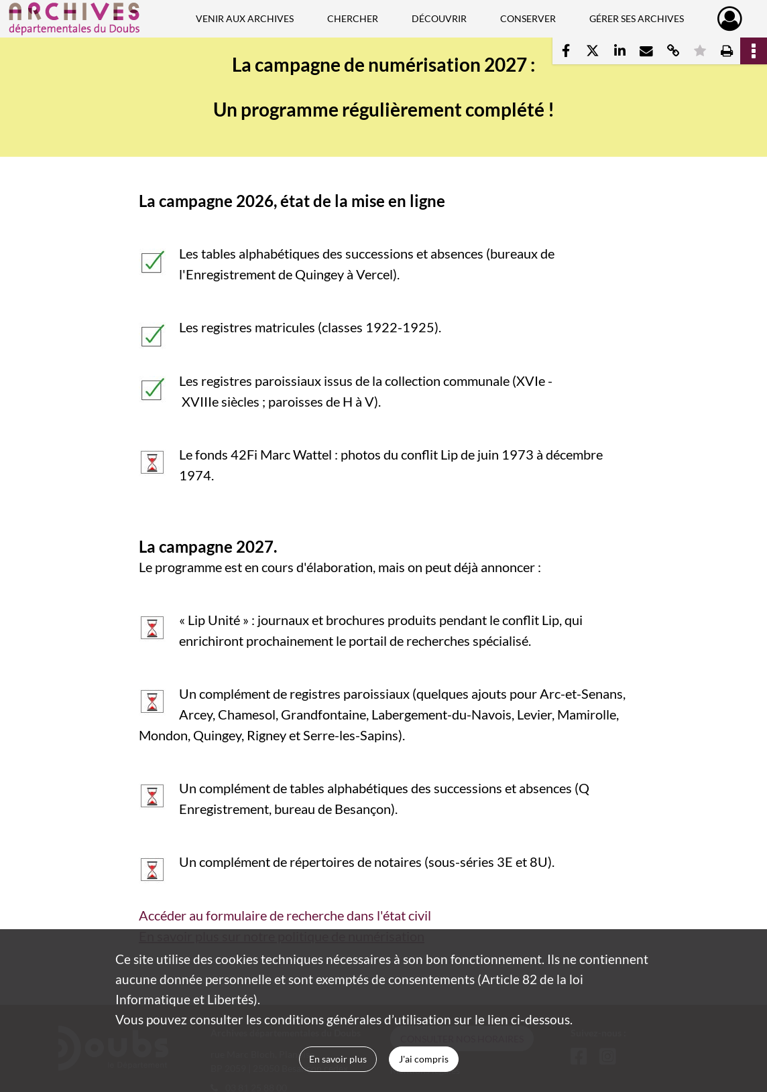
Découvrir (439, 18)
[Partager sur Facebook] (565, 51)
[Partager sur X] (592, 51)
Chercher (352, 18)
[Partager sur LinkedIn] (619, 51)
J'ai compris (424, 1059)
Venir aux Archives (245, 18)
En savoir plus (338, 1059)
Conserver (528, 18)
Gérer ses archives (636, 18)
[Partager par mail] (646, 51)
